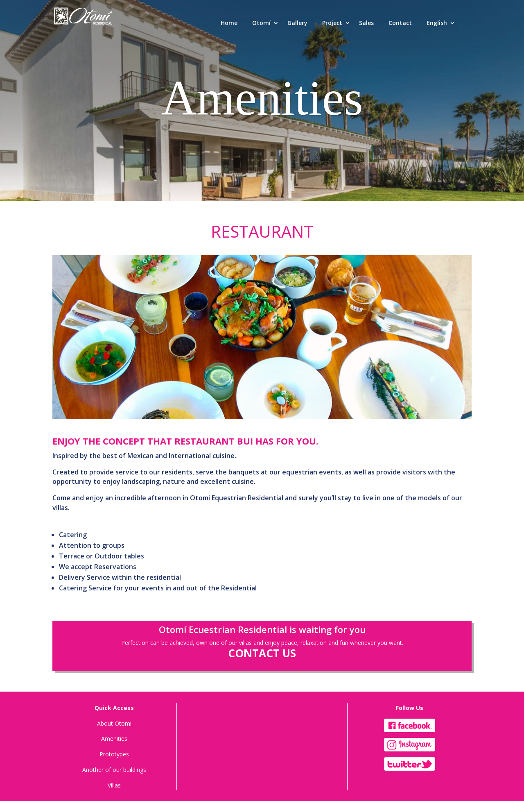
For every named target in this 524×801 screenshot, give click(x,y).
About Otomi (114, 723)
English (437, 23)
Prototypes (114, 754)
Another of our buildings (114, 770)
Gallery (297, 23)
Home (229, 23)
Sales (366, 23)
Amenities (114, 738)
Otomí (261, 23)
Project (332, 23)
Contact (400, 23)
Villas (114, 785)
